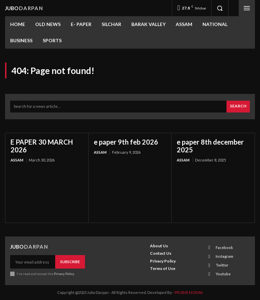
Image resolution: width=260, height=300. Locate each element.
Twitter (222, 265)
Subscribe (70, 261)
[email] (32, 262)
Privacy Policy (64, 274)
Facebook (224, 247)
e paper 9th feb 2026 (126, 142)
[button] (220, 8)
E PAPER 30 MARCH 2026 (41, 146)
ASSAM (16, 160)
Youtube (223, 274)
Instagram (224, 256)
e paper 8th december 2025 (210, 146)
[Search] (238, 106)
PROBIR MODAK (189, 292)
